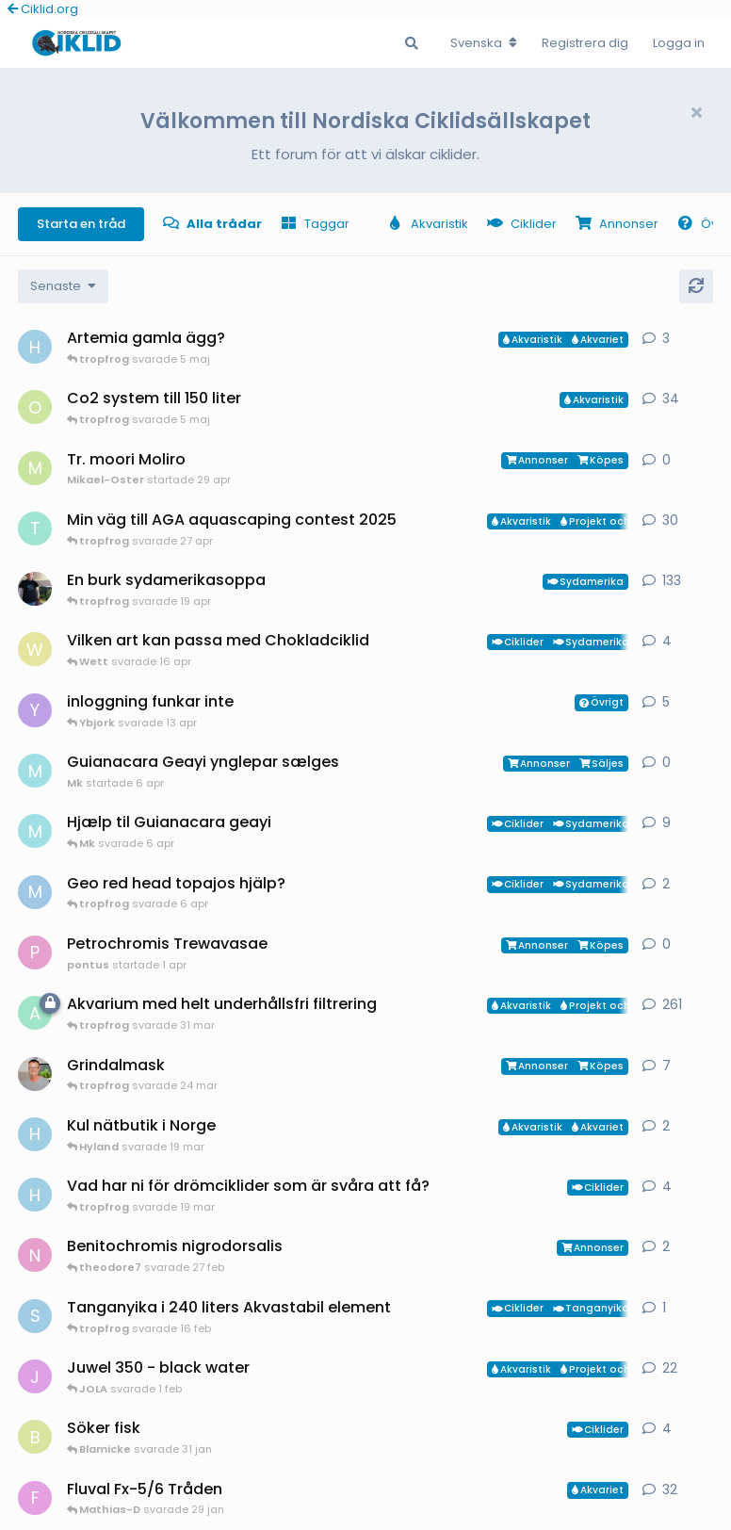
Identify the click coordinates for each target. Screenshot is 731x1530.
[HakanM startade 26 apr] (35, 347)
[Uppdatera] (696, 286)
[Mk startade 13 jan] (35, 831)
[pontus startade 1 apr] (35, 952)
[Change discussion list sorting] (63, 286)
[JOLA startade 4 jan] (35, 1376)
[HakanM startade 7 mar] (35, 1134)
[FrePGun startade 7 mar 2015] (35, 1498)
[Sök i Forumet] (412, 43)
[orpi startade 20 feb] (35, 407)
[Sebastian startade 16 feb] (35, 1316)
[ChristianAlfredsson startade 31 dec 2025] (35, 1074)
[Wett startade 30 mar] (35, 649)
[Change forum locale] (483, 43)
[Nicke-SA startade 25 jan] (35, 1255)
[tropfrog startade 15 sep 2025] (35, 528)
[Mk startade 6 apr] (35, 771)
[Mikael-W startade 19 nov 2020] (35, 589)
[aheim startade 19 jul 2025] (35, 1013)
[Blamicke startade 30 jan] (35, 1437)
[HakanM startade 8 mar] (35, 1195)
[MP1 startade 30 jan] (35, 892)
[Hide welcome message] (696, 113)
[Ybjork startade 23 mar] (35, 710)
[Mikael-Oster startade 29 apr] (35, 468)
